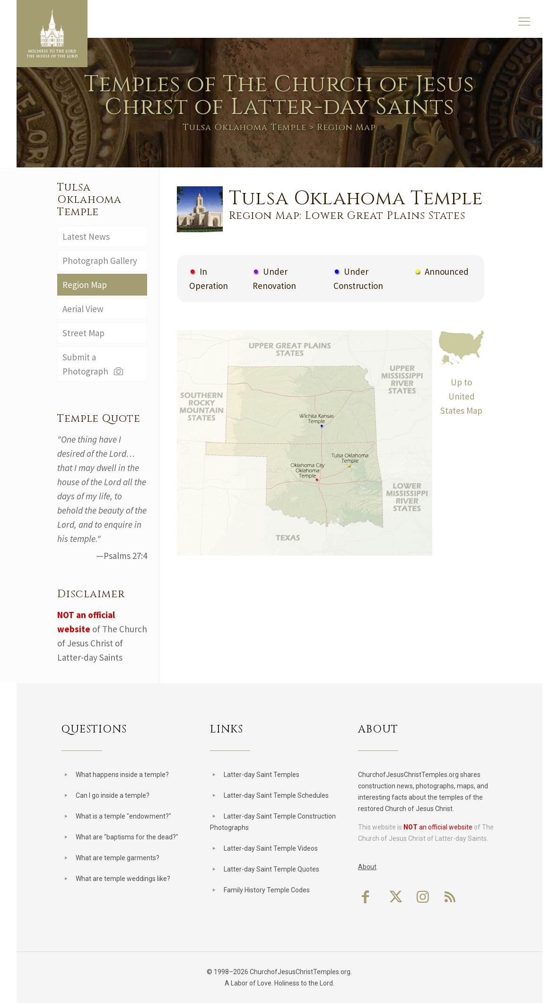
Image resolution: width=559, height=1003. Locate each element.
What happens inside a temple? (122, 774)
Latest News (86, 236)
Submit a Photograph (93, 364)
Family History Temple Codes (267, 890)
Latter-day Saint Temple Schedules (276, 795)
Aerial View (83, 308)
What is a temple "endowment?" (123, 816)
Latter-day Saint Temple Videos (271, 848)
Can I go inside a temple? (112, 795)
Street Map (83, 333)
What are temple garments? (117, 858)
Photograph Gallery (99, 260)
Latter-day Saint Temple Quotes (271, 869)
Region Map (84, 284)
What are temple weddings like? (123, 878)
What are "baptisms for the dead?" (127, 837)
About (367, 867)
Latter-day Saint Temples (261, 774)
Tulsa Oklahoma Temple (244, 127)
